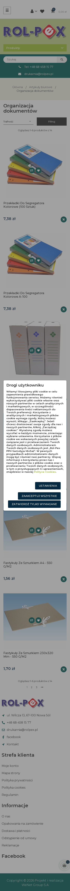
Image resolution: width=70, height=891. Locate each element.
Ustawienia (48, 485)
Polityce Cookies (45, 471)
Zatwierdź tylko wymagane (34, 504)
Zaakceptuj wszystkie (39, 496)
